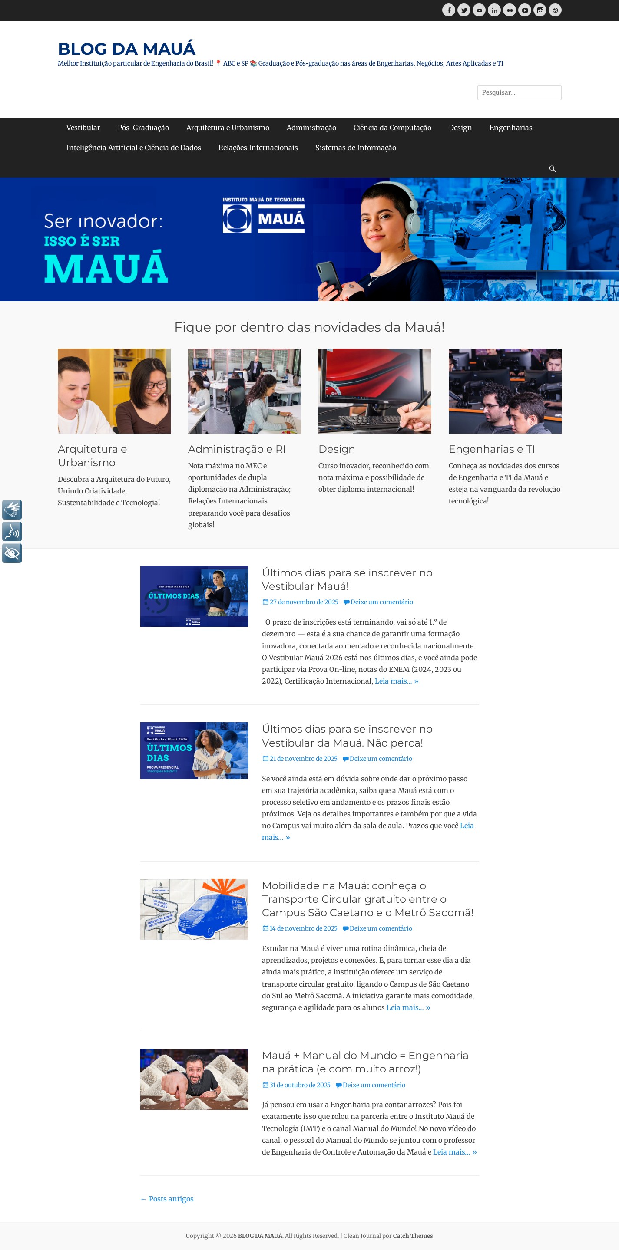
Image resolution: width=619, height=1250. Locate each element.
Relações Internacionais (258, 147)
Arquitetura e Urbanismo (227, 127)
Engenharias (511, 127)
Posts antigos (167, 1198)
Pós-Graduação (143, 127)
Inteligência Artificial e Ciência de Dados (133, 147)
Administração (311, 127)
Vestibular (83, 127)
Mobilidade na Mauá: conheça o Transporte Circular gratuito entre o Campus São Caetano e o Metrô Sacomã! (367, 899)
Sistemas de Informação (355, 147)
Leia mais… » (397, 681)
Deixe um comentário (382, 602)
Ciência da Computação (392, 127)
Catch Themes (413, 1236)
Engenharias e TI (492, 449)
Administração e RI (237, 449)
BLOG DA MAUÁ (126, 49)
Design (460, 127)
